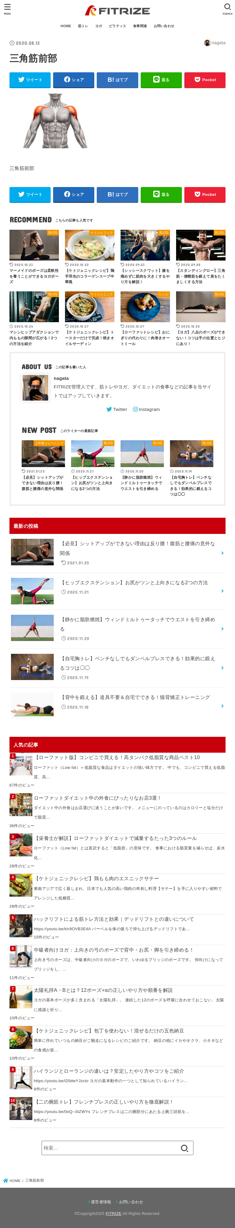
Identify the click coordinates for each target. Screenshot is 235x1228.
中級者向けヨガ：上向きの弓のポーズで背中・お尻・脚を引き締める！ (114, 950)
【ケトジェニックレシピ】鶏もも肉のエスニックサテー (96, 878)
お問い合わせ (164, 26)
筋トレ (83, 26)
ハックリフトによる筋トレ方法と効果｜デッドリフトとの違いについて (114, 919)
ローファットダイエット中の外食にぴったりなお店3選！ (98, 798)
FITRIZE (113, 1213)
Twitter (120, 409)
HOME (66, 26)
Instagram (149, 409)
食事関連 (140, 26)
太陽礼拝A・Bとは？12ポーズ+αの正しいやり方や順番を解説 (103, 990)
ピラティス (117, 26)
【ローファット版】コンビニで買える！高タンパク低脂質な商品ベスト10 (117, 757)
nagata (61, 378)
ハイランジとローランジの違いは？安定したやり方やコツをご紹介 (109, 1071)
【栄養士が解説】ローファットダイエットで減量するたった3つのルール (115, 838)
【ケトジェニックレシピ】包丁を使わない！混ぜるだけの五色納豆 (109, 1030)
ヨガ (98, 26)
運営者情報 (101, 1202)
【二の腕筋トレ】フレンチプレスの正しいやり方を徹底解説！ (104, 1101)
